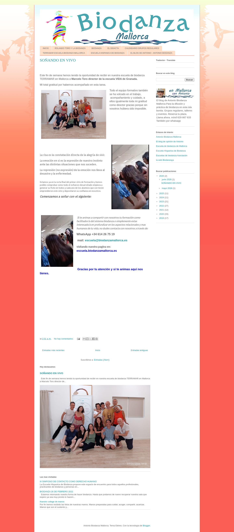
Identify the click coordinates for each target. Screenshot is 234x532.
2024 (162, 197)
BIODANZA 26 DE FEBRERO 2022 (56, 491)
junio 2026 (167, 179)
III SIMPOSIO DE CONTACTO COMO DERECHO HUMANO (68, 481)
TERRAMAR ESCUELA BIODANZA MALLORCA (64, 53)
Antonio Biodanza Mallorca (168, 137)
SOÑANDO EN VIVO (58, 60)
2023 (162, 201)
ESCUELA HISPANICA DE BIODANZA (107, 53)
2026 (162, 176)
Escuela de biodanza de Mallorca (171, 146)
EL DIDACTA (113, 48)
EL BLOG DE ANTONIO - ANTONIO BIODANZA (151, 53)
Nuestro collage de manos (52, 501)
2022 (162, 206)
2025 (162, 193)
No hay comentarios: (64, 339)
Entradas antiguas (139, 350)
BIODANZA (97, 48)
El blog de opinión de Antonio (169, 141)
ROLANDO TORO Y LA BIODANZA (70, 48)
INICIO (46, 48)
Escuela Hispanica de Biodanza (171, 151)
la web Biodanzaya (165, 160)
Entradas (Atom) (102, 360)
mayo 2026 (167, 188)
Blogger (146, 525)
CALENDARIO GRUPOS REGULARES (142, 48)
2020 (162, 214)
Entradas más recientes (53, 350)
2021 (162, 210)
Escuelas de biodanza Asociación (171, 155)
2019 (162, 218)
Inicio (97, 350)
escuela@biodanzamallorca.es (106, 240)
